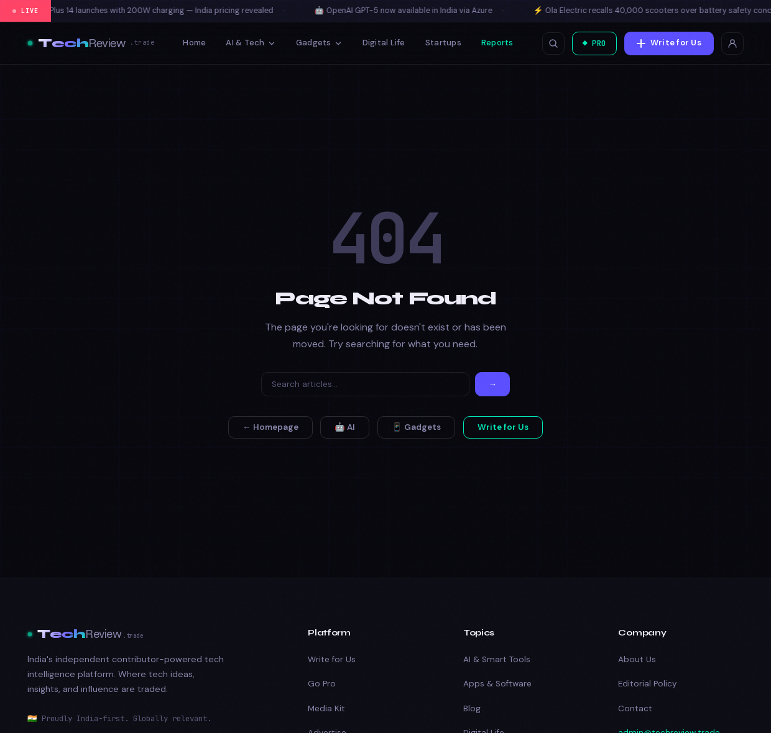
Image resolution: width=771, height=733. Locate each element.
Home (192, 42)
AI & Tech (249, 42)
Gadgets (316, 42)
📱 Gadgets (416, 427)
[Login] (732, 43)
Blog (472, 708)
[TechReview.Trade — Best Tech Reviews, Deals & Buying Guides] (90, 43)
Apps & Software (497, 683)
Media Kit (326, 708)
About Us (637, 659)
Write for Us (669, 42)
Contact (635, 708)
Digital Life (381, 42)
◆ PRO (592, 43)
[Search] (365, 384)
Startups (441, 42)
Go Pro (322, 683)
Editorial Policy (647, 683)
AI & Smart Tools (496, 659)
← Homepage (270, 427)
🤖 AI (345, 427)
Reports (495, 42)
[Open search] (548, 43)
